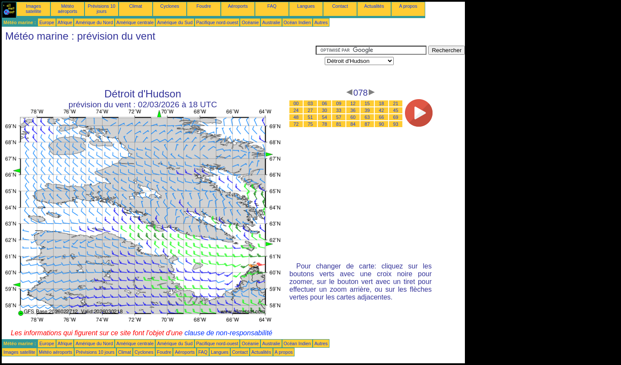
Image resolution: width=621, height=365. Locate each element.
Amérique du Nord (94, 22)
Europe (46, 22)
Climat (135, 6)
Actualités (374, 6)
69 (395, 117)
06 (324, 103)
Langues (306, 6)
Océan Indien (297, 22)
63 (367, 117)
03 (310, 103)
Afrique (65, 22)
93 (395, 124)
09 (339, 103)
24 (296, 110)
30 (324, 110)
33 (339, 110)
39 (367, 110)
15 (367, 103)
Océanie (250, 22)
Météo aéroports (67, 8)
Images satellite (33, 8)
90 (381, 124)
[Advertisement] (159, 65)
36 (353, 110)
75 (310, 124)
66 (381, 117)
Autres (321, 22)
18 (381, 103)
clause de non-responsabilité (229, 333)
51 (310, 117)
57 (339, 117)
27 (310, 110)
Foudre (204, 6)
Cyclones (169, 6)
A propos (408, 6)
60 (353, 117)
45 (395, 110)
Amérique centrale (135, 22)
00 (296, 103)
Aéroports (238, 6)
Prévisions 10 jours (102, 8)
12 (353, 103)
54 (324, 117)
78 (324, 124)
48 (296, 117)
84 (353, 124)
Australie (271, 22)
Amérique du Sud (174, 22)
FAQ (271, 6)
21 (395, 103)
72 (296, 124)
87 (367, 124)
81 (339, 124)
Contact (340, 6)
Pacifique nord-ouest (217, 22)
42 (381, 110)
